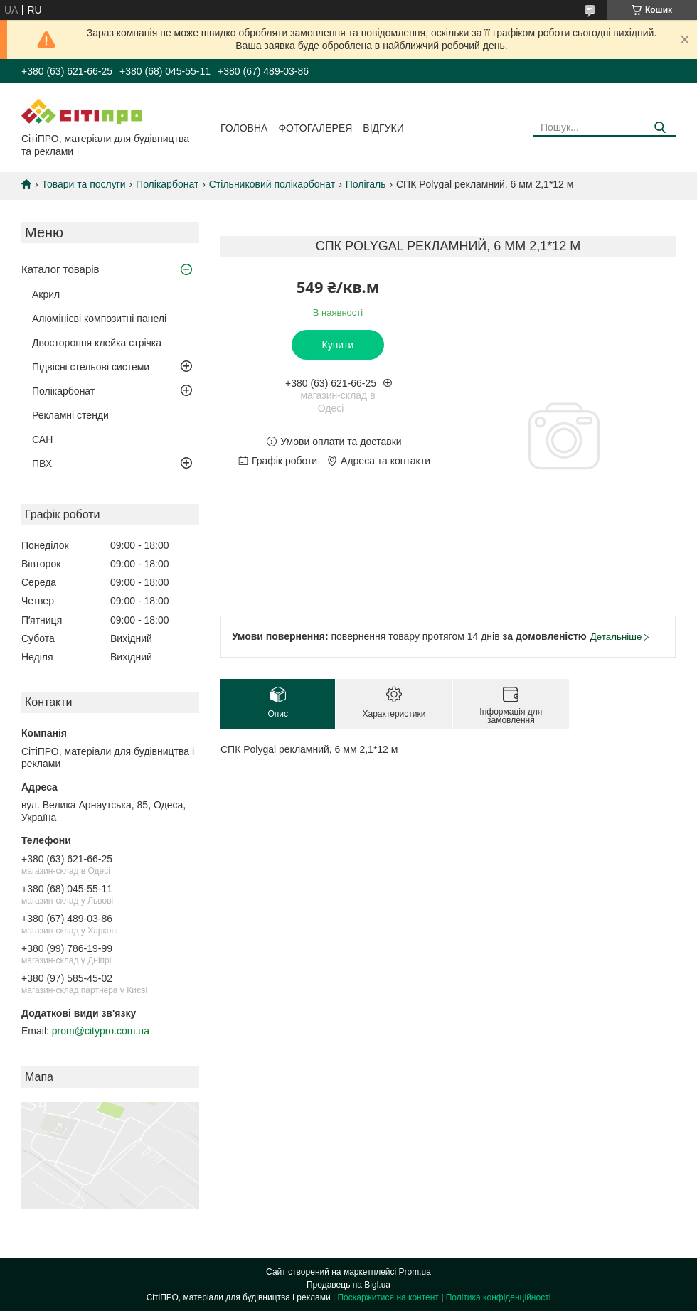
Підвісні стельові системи (90, 367)
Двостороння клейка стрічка (96, 342)
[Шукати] (660, 128)
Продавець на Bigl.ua (348, 1285)
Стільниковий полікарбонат (272, 184)
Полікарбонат (167, 184)
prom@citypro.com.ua (100, 1031)
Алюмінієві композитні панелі (99, 318)
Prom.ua (415, 1272)
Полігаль (366, 184)
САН (42, 439)
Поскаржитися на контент (387, 1297)
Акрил (46, 294)
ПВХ (42, 463)
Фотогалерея (315, 128)
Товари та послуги (83, 184)
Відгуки (383, 128)
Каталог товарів (60, 269)
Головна (243, 128)
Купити (338, 345)
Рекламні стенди (70, 415)
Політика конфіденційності (498, 1297)
